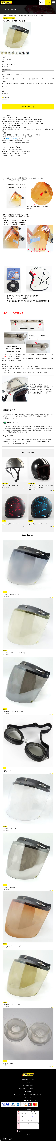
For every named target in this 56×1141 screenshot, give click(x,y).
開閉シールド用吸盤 (11, 139)
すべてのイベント (28, 1097)
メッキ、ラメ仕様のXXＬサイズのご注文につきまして (28, 1094)
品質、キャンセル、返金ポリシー (28, 1088)
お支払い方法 (28, 1091)
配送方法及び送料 (28, 1085)
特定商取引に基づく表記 (28, 1079)
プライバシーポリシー (28, 1082)
